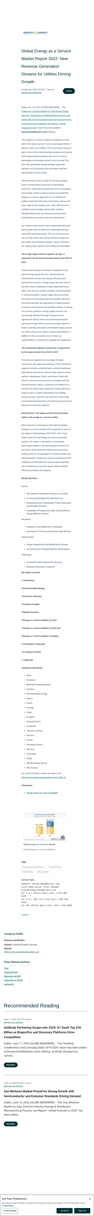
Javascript (9, 984)
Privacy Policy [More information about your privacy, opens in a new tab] (8, 1206)
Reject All (82, 1211)
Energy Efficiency (55, 867)
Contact (24, 915)
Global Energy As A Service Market (42, 793)
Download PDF (11, 972)
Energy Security (42, 872)
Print (6, 968)
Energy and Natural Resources (33, 867)
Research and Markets (31, 92)
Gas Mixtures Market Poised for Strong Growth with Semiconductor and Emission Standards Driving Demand (42, 1094)
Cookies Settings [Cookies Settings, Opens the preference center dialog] (10, 1211)
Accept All (64, 1211)
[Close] (90, 1199)
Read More (10, 1065)
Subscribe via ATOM (13, 980)
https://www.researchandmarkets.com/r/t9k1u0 (43, 777)
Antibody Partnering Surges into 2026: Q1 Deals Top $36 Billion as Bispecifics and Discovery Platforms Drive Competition (42, 1032)
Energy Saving (27, 872)
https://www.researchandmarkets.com (21, 952)
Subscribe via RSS (12, 976)
